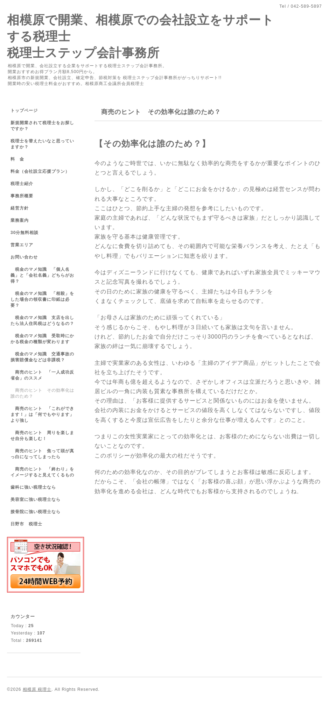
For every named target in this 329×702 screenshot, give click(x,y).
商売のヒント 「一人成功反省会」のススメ (42, 375)
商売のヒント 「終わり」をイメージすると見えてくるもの (42, 472)
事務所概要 (21, 195)
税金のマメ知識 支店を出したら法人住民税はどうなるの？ (42, 320)
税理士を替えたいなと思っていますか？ (42, 144)
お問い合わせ (24, 257)
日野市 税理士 (26, 524)
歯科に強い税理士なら (33, 487)
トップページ (24, 110)
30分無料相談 (24, 232)
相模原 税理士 (37, 689)
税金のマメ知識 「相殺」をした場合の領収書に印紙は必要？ (42, 299)
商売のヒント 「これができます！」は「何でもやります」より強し (42, 414)
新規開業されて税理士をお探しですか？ (42, 125)
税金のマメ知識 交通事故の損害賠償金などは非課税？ (42, 357)
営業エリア (21, 244)
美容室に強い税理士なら (35, 499)
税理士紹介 (21, 183)
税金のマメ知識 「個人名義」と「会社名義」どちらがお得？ (42, 275)
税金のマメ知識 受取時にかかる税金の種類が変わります (42, 338)
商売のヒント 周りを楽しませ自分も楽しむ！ (42, 435)
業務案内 (19, 220)
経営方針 (19, 208)
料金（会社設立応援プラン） (40, 171)
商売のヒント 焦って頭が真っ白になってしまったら (42, 453)
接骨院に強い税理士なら (35, 511)
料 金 (17, 159)
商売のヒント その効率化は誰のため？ (42, 393)
